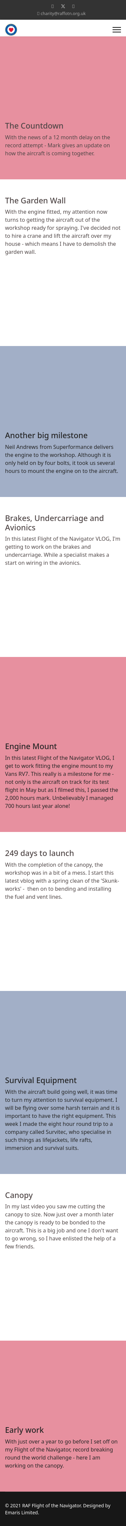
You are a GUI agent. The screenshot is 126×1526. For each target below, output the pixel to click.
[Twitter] (63, 6)
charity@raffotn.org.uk (63, 13)
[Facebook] (52, 6)
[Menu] (117, 30)
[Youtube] (73, 6)
